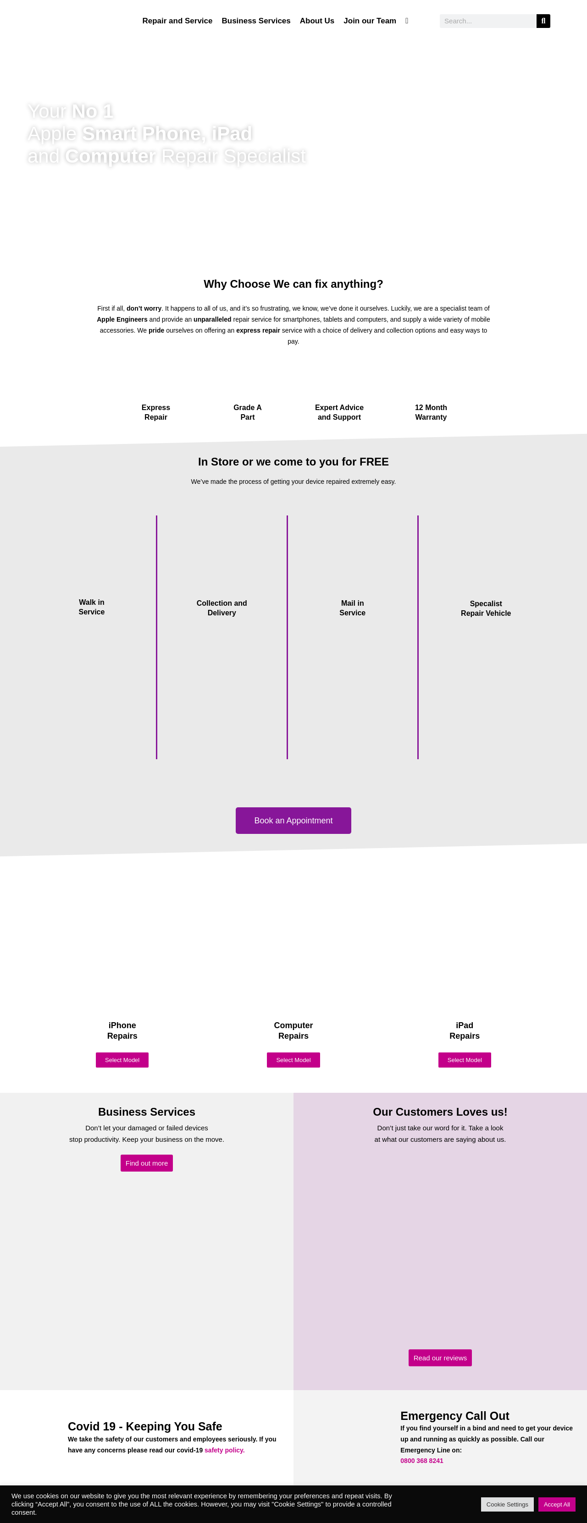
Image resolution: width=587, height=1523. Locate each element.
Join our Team (369, 20)
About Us (317, 20)
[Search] (543, 21)
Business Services (256, 20)
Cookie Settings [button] (507, 1504)
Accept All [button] (557, 1504)
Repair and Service (177, 20)
